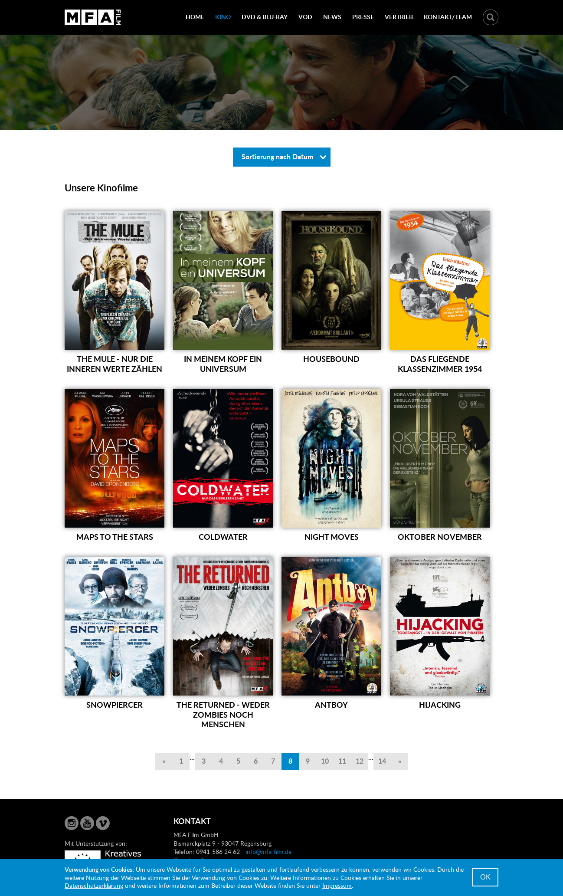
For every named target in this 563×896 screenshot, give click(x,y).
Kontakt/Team (448, 17)
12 (359, 761)
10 (325, 761)
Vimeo (103, 823)
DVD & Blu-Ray (265, 17)
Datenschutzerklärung (94, 885)
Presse (363, 17)
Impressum (337, 885)
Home (195, 17)
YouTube (87, 823)
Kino (223, 17)
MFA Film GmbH (93, 17)
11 (342, 761)
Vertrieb (399, 17)
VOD (305, 17)
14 (382, 761)
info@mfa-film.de (268, 851)
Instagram (72, 823)
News (332, 17)
